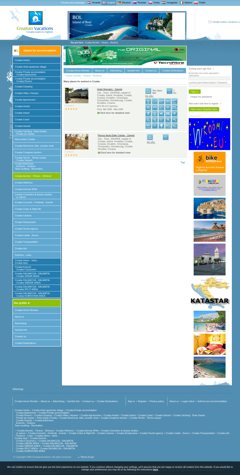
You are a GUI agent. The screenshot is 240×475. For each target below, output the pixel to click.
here (155, 469)
